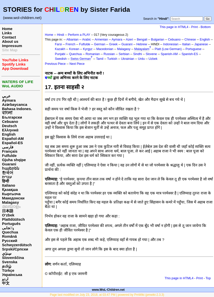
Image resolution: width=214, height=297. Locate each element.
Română (9, 236)
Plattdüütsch (13, 219)
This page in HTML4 (174, 27)
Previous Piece (55, 64)
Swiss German (80, 59)
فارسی (7, 147)
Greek (113, 44)
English (9, 134)
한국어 (7, 172)
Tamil (99, 59)
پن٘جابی (8, 228)
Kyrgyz (87, 49)
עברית (7, 177)
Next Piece (76, 64)
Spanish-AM (169, 54)
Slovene (151, 54)
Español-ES (12, 143)
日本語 (7, 211)
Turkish (112, 59)
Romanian (92, 54)
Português (11, 223)
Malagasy (10, 202)
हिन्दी (5, 181)
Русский (9, 240)
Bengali (142, 39)
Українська (12, 274)
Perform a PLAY (79, 35)
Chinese (190, 39)
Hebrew (141, 44)
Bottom (206, 27)
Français (10, 151)
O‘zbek (8, 215)
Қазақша (10, 189)
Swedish (61, 59)
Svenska (9, 262)
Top (208, 278)
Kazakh (60, 49)
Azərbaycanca (14, 104)
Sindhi (137, 54)
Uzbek (153, 59)
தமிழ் (6, 266)
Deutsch (9, 126)
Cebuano (10, 121)
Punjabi (60, 54)
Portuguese (193, 49)
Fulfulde (9, 155)
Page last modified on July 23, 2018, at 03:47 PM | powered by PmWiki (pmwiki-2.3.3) (107, 294)
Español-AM (13, 138)
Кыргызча (11, 194)
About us (10, 41)
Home (7, 29)
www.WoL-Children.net (108, 289)
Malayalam (141, 49)
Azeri (129, 39)
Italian (186, 44)
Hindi (60, 35)
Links (7, 33)
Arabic (86, 39)
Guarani (9, 164)
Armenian (101, 39)
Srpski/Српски (15, 249)
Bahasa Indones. (17, 109)
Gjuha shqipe (14, 160)
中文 (6, 283)
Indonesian (170, 44)
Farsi (58, 44)
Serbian (124, 54)
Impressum (12, 46)
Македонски (13, 198)
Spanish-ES (189, 54)
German (99, 44)
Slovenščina (13, 257)
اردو (5, 279)
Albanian (72, 39)
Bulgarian (157, 39)
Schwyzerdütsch (17, 245)
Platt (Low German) (168, 49)
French (70, 44)
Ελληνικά (10, 130)
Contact (9, 37)
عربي (6, 96)
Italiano (8, 185)
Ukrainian (127, 59)
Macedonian (104, 49)
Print (194, 27)
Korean (74, 49)
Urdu (141, 59)
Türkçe (8, 270)
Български (12, 117)
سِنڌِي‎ (7, 253)
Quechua (10, 232)
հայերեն (10, 168)
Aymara (9, 100)
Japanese (201, 44)
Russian (109, 54)
